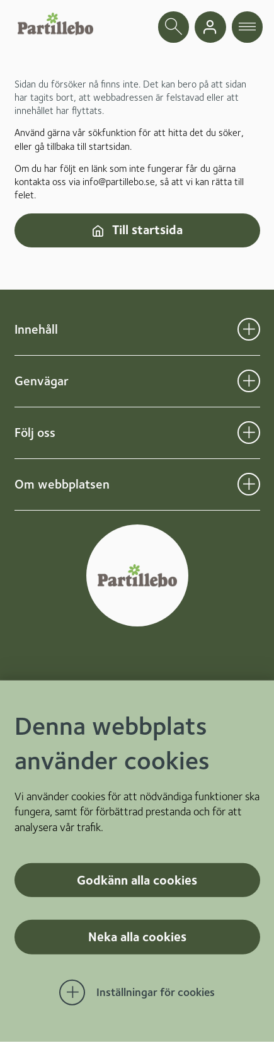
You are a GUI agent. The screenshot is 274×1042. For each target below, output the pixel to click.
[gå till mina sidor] (210, 27)
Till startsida (137, 229)
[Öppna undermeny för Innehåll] (248, 329)
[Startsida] (55, 24)
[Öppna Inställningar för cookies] (137, 992)
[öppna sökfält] (174, 27)
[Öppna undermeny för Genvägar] (248, 381)
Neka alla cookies (137, 936)
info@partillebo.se (119, 182)
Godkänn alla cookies (137, 879)
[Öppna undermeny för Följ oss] (248, 432)
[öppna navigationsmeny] (247, 27)
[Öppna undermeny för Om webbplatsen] (248, 484)
